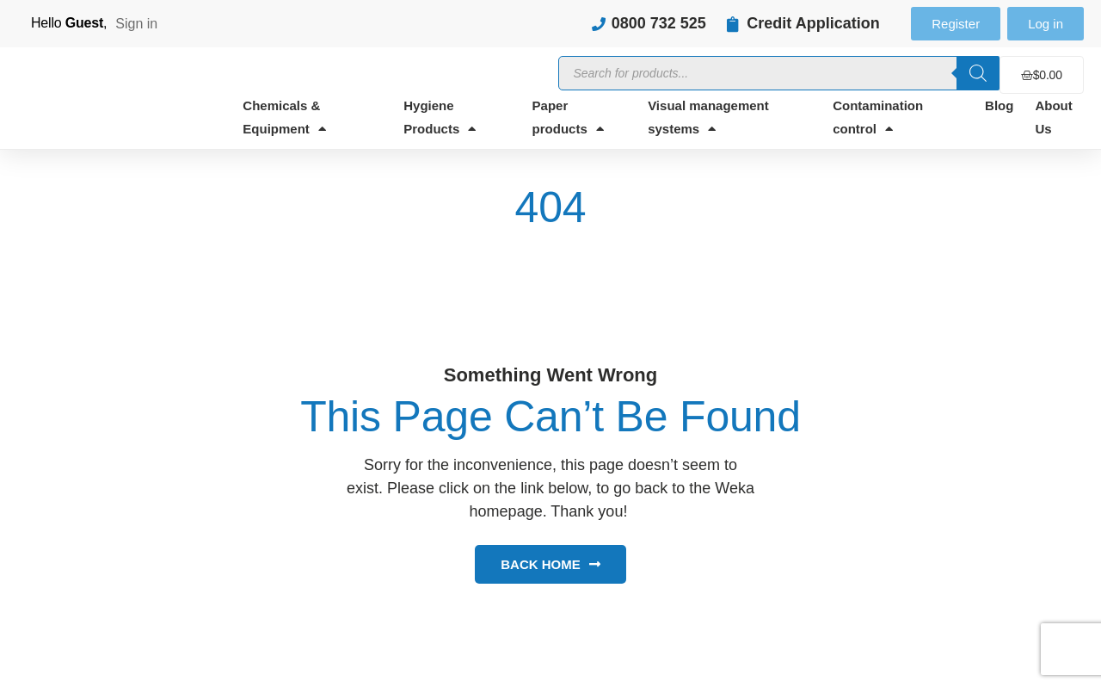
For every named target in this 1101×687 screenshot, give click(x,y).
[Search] (978, 73)
